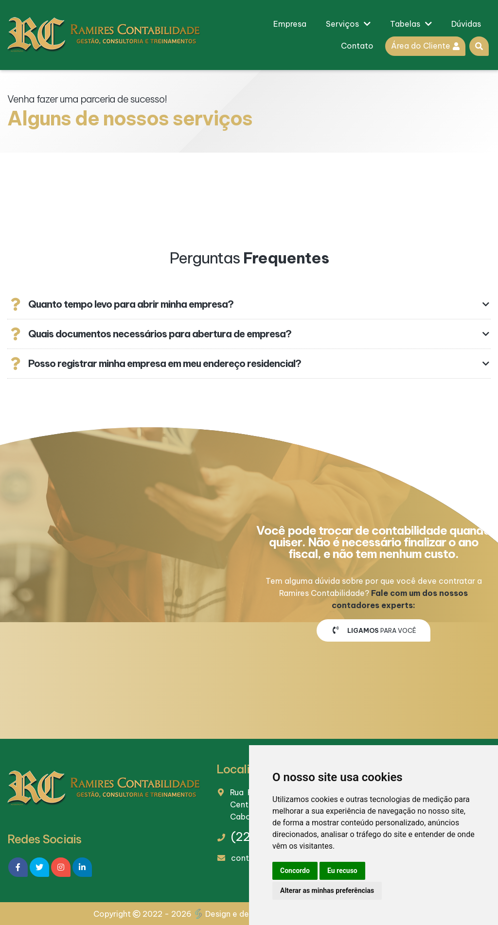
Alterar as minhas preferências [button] (327, 890)
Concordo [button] (295, 870)
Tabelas (411, 24)
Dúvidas (466, 24)
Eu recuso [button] (342, 870)
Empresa (289, 24)
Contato (357, 46)
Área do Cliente (425, 46)
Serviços (348, 24)
